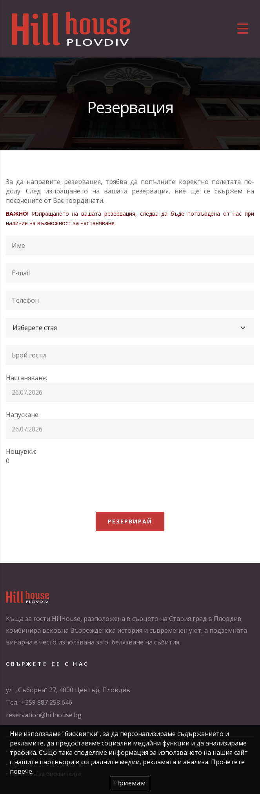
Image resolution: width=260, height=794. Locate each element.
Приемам (130, 782)
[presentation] (65, 488)
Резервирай (130, 521)
